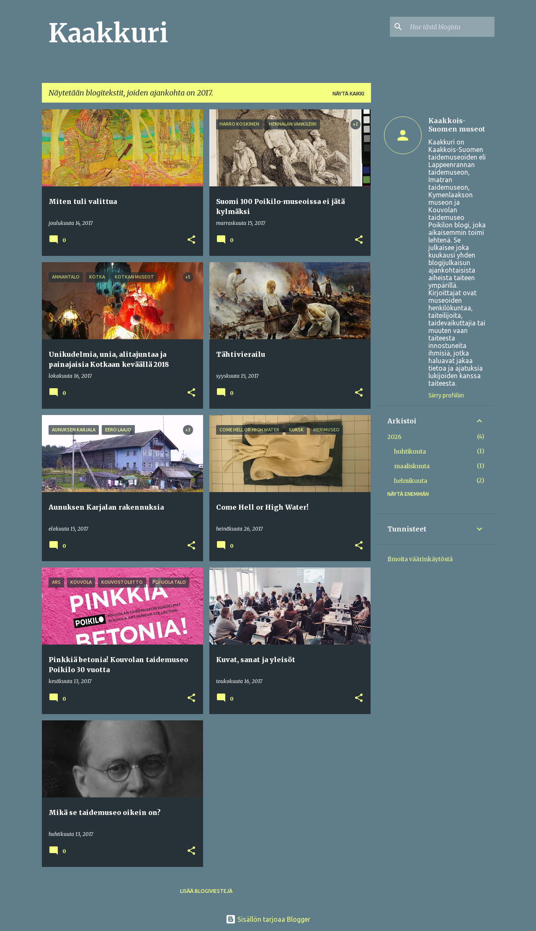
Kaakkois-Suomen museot (456, 124)
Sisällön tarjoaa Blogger (268, 919)
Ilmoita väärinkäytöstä (420, 559)
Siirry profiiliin (446, 395)
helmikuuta (410, 481)
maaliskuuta (412, 466)
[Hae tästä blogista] (451, 27)
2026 (394, 437)
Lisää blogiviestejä (206, 891)
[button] (191, 240)
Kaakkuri (108, 33)
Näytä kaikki (348, 93)
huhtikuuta (410, 451)
